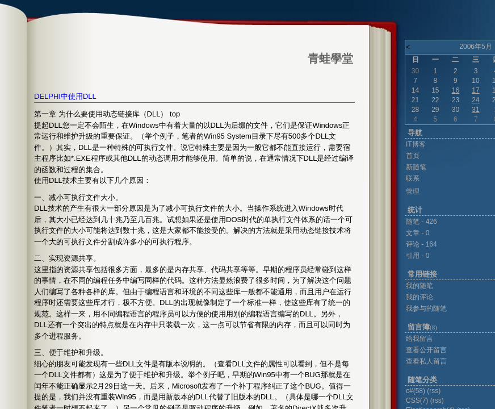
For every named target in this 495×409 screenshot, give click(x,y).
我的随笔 (419, 286)
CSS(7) (417, 400)
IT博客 (416, 144)
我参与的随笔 (426, 308)
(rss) (434, 391)
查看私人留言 (426, 361)
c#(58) (415, 391)
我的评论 (419, 297)
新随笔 (416, 167)
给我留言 (419, 339)
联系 (413, 178)
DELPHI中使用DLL (65, 96)
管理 (413, 191)
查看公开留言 (426, 350)
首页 (413, 156)
